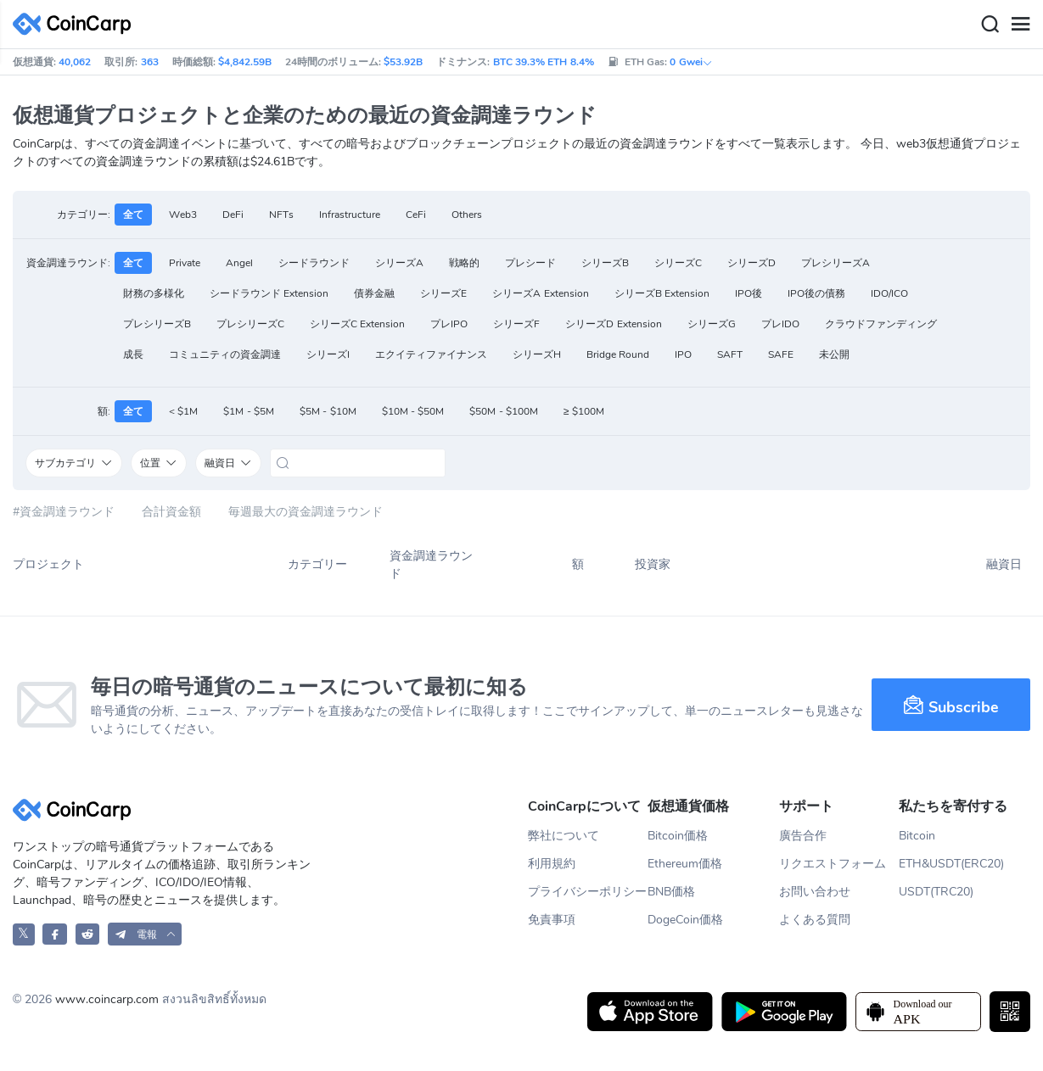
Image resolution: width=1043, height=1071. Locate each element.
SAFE (780, 354)
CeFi (416, 214)
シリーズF (516, 324)
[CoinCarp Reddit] (88, 934)
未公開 (834, 354)
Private (184, 263)
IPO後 (748, 293)
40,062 (75, 62)
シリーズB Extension (661, 293)
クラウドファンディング (881, 324)
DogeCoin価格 (685, 920)
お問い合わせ (814, 892)
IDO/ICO (889, 293)
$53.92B (403, 62)
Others (466, 214)
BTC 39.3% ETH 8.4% (543, 62)
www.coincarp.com (107, 999)
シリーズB (605, 263)
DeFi (233, 214)
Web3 (183, 214)
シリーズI (328, 354)
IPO (683, 354)
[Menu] (1020, 24)
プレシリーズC (250, 324)
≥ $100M (584, 411)
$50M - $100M (503, 411)
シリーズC (678, 263)
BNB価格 (671, 892)
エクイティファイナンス (431, 354)
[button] (145, 934)
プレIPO (449, 324)
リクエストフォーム (832, 864)
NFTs (281, 214)
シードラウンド (314, 263)
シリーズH (537, 354)
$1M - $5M (248, 411)
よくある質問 (814, 920)
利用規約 (551, 864)
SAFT (730, 354)
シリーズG (711, 324)
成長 (133, 354)
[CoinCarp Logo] (76, 24)
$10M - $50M (413, 411)
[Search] (989, 24)
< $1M (183, 411)
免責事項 (551, 920)
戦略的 (464, 263)
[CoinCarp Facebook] (54, 934)
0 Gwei (691, 62)
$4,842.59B (245, 62)
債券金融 (374, 293)
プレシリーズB (157, 324)
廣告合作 (803, 836)
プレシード (530, 263)
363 (150, 62)
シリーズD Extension (613, 324)
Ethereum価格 (685, 864)
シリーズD (751, 263)
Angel (239, 263)
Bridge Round (617, 354)
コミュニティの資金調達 (225, 354)
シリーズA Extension (540, 293)
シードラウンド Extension (269, 293)
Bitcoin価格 (678, 836)
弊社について (563, 836)
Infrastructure (349, 214)
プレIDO (780, 324)
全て (133, 214)
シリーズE (443, 293)
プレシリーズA (835, 263)
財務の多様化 (153, 293)
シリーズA (399, 263)
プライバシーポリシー (587, 892)
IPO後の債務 (816, 293)
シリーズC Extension (357, 324)
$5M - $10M (328, 411)
